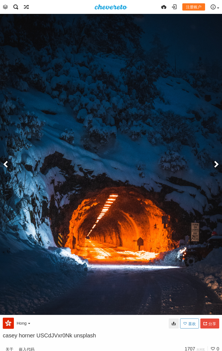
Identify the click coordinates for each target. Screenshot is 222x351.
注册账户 (193, 7)
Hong (23, 323)
